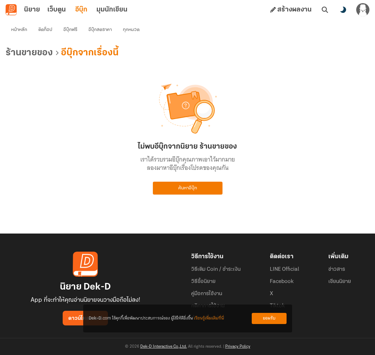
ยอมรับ (269, 318)
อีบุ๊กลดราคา (100, 29)
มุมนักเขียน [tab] (111, 9)
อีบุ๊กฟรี (70, 29)
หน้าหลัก (19, 29)
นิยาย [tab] (32, 9)
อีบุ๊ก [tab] (81, 9)
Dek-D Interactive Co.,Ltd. (163, 347)
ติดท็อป (45, 29)
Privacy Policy (237, 347)
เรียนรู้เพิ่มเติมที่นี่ (209, 318)
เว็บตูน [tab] (56, 9)
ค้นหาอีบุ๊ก (187, 188)
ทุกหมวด (131, 29)
